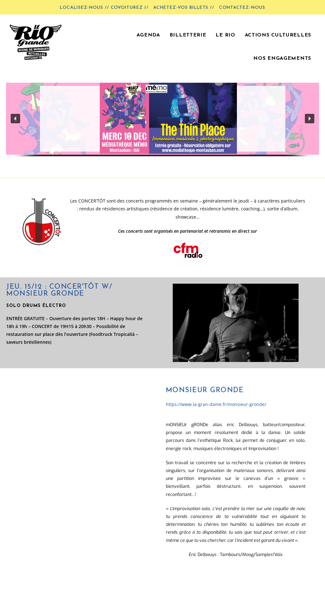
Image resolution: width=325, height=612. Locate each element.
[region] (162, 126)
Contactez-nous (242, 7)
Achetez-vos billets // (183, 7)
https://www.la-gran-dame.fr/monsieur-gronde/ (216, 404)
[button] (162, 119)
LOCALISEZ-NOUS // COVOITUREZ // (104, 7)
